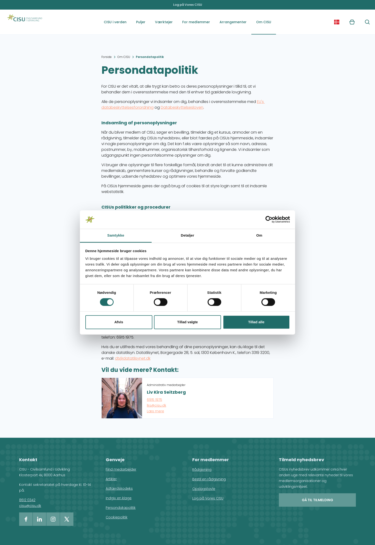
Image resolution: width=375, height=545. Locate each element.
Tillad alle (256, 322)
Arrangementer (233, 22)
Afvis (118, 322)
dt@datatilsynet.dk (132, 358)
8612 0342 (27, 500)
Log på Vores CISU (187, 4)
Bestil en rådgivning (209, 479)
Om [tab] (259, 235)
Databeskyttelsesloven (182, 107)
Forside (106, 57)
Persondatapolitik (150, 57)
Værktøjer (164, 22)
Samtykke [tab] (115, 235)
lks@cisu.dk (156, 405)
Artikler (111, 479)
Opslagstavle (203, 488)
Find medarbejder (121, 469)
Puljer (140, 22)
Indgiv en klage (119, 498)
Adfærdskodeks (119, 488)
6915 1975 (154, 399)
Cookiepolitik (116, 517)
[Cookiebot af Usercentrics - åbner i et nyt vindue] (269, 219)
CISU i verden (115, 22)
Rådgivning (201, 469)
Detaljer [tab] (187, 235)
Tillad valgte (187, 322)
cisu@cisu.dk (30, 505)
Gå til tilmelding (317, 500)
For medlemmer (196, 22)
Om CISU (263, 22)
